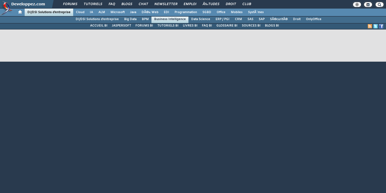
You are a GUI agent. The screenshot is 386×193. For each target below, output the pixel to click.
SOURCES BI (251, 26)
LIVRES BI (190, 26)
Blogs (127, 4)
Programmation (186, 12)
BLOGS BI (272, 26)
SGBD (206, 12)
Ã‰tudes (211, 4)
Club (246, 4)
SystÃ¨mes (256, 12)
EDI (166, 12)
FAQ (112, 4)
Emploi (190, 4)
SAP (262, 19)
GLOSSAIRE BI (226, 26)
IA (91, 12)
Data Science (200, 19)
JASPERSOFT (121, 26)
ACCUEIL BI (98, 26)
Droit (230, 4)
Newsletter (166, 4)
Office (221, 12)
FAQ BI (207, 26)
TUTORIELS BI (168, 26)
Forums (70, 4)
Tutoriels (93, 4)
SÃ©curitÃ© (279, 19)
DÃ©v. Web (150, 12)
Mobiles (237, 12)
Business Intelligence (170, 19)
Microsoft (117, 12)
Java (133, 12)
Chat (143, 4)
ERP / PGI (222, 19)
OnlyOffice (313, 19)
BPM (145, 19)
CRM (238, 19)
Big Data (130, 19)
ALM (101, 12)
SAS (250, 19)
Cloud (80, 12)
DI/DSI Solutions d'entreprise (48, 12)
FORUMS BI (144, 26)
